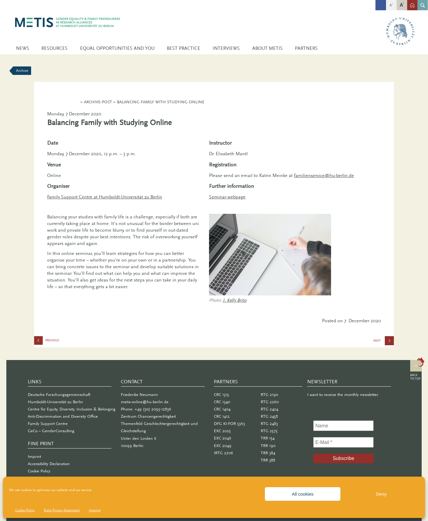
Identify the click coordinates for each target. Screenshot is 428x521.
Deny (381, 494)
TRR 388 (268, 460)
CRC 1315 (221, 394)
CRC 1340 (222, 402)
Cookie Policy (25, 510)
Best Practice (183, 48)
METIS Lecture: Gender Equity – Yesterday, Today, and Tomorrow (383, 342)
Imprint (95, 510)
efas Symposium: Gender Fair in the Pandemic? (64, 341)
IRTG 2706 (223, 453)
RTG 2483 (269, 423)
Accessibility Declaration (49, 464)
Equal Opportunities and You (117, 48)
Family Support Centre (48, 423)
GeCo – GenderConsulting (51, 431)
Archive (22, 70)
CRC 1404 (222, 409)
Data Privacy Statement (62, 510)
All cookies (303, 494)
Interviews (226, 48)
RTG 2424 (269, 409)
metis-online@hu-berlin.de (145, 402)
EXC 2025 (222, 431)
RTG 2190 (269, 394)
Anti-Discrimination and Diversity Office (63, 416)
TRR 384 (268, 453)
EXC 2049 (222, 445)
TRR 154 (268, 438)
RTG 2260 (270, 402)
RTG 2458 (269, 416)
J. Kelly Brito (234, 300)
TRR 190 (268, 445)
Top (417, 370)
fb (381, 2)
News (22, 48)
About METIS (267, 48)
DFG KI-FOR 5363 (229, 423)
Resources (54, 48)
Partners (306, 48)
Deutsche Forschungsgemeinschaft (59, 394)
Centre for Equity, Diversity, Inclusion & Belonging (71, 409)
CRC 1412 (222, 416)
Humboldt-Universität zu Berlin (55, 402)
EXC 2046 (222, 438)
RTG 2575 (269, 431)
